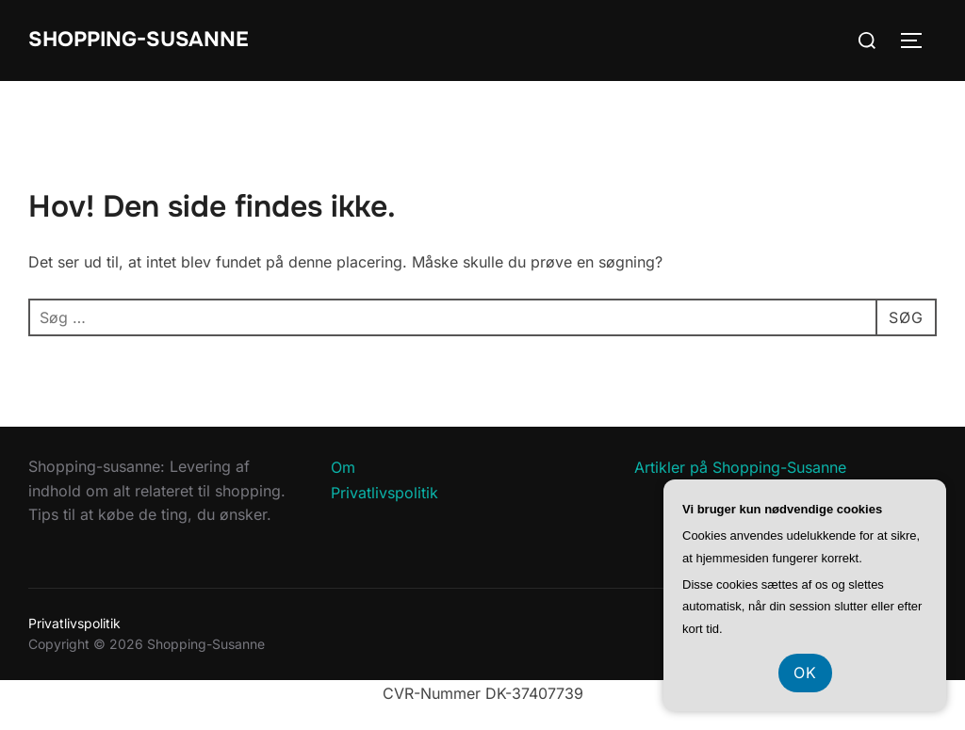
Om (343, 467)
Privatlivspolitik (384, 492)
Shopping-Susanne (138, 39)
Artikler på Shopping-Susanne (740, 467)
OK (805, 672)
